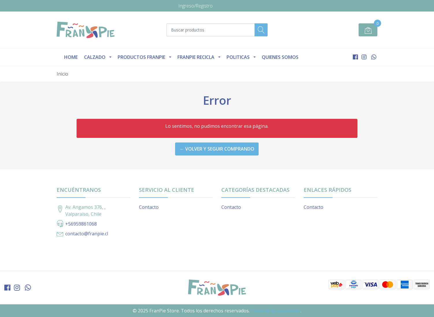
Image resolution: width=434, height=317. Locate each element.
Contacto (149, 207)
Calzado (94, 57)
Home (71, 57)
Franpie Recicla (195, 57)
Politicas (238, 57)
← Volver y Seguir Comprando (216, 149)
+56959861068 (81, 224)
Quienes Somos (280, 57)
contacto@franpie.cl (86, 233)
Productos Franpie (141, 57)
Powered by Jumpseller (276, 310)
